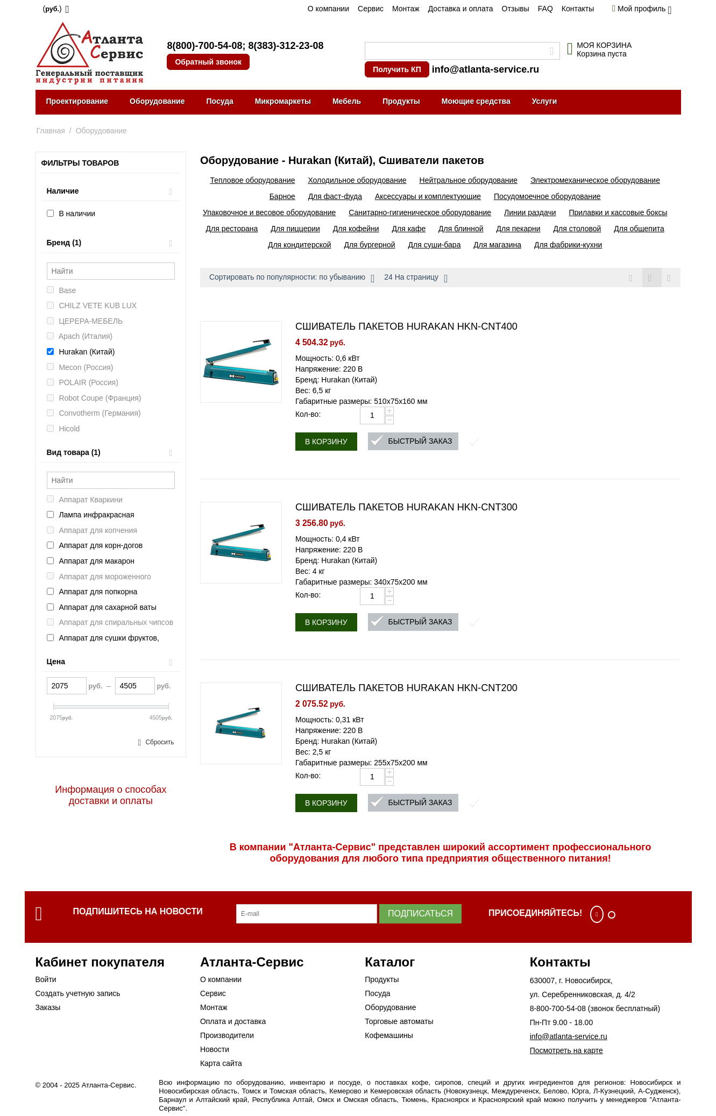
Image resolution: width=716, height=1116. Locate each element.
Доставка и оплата (460, 8)
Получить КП (397, 69)
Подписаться (420, 914)
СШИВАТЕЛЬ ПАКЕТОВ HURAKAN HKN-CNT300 (406, 507)
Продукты (401, 101)
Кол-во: (308, 414)
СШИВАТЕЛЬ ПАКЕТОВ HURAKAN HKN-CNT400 (406, 327)
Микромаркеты (283, 101)
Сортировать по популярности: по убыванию (291, 279)
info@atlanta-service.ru (486, 69)
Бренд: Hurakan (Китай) (336, 380)
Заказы (48, 1008)
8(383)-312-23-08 (285, 45)
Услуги (544, 101)
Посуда (219, 101)
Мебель (346, 101)
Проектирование (77, 101)
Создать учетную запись (78, 994)
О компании (328, 8)
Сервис (371, 8)
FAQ (545, 8)
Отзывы (515, 8)
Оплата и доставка (233, 1022)
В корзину (326, 442)
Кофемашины (389, 1036)
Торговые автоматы (399, 1022)
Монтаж (406, 8)
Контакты (578, 8)
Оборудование (157, 101)
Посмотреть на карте (566, 1051)
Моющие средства (476, 101)
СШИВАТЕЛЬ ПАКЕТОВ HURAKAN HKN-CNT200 (406, 688)
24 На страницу (416, 279)
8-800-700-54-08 (558, 1009)
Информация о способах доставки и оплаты (110, 795)
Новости (214, 1050)
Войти (46, 980)
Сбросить (159, 742)
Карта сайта (221, 1064)
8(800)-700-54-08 (204, 45)
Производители (227, 1036)
